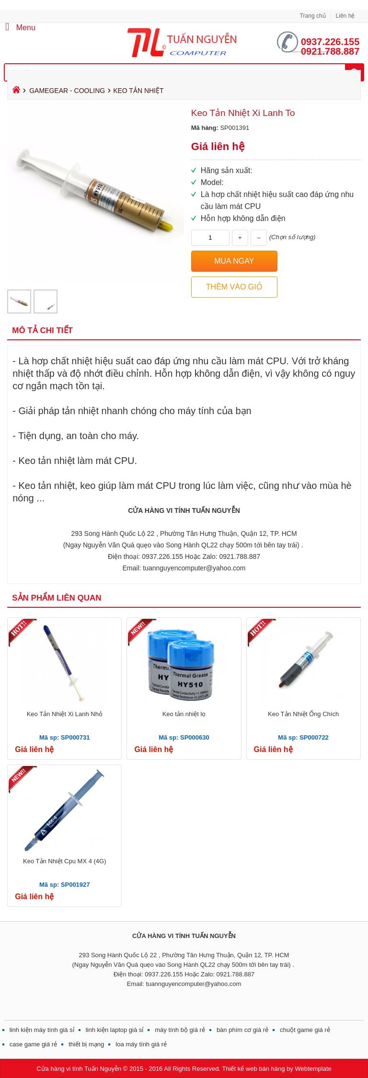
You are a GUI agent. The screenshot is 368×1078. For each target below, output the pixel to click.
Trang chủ (313, 15)
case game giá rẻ (34, 1044)
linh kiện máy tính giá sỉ (42, 1029)
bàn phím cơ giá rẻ (242, 1029)
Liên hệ (345, 15)
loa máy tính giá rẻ (141, 1044)
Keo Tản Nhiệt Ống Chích (303, 714)
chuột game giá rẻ (305, 1029)
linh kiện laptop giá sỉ (115, 1029)
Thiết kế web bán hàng (253, 1068)
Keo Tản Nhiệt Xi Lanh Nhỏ (65, 714)
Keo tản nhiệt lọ (184, 714)
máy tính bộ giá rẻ (180, 1029)
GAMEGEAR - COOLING (67, 90)
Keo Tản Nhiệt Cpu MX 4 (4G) (64, 861)
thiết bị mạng (86, 1044)
